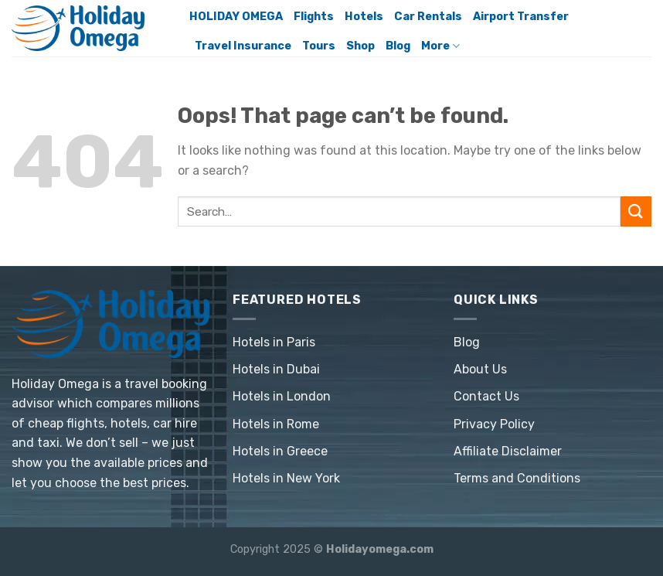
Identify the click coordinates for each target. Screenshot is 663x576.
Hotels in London (282, 396)
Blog (398, 46)
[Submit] (635, 211)
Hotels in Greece (280, 451)
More (440, 46)
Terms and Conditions (517, 478)
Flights (314, 16)
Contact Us (486, 396)
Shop (360, 46)
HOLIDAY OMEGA (236, 16)
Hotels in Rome (276, 424)
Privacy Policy (494, 424)
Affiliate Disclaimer (508, 451)
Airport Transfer (521, 16)
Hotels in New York (286, 478)
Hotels (364, 16)
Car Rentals (428, 16)
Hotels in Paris (274, 342)
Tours (318, 46)
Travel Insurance (243, 46)
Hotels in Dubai (276, 369)
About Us (480, 369)
